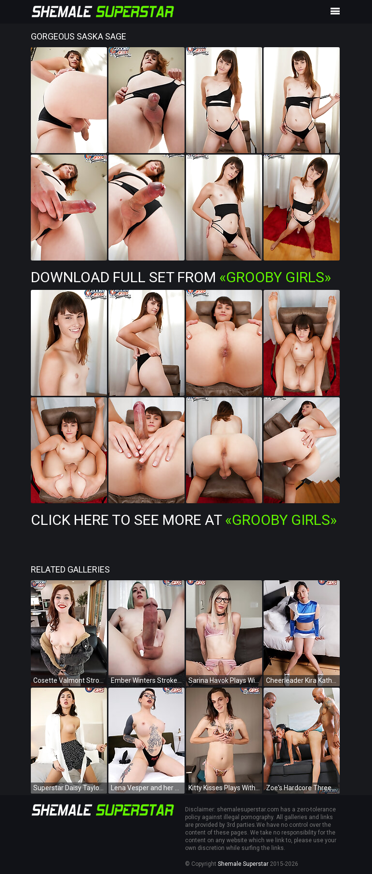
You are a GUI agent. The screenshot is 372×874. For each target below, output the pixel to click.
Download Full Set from (181, 277)
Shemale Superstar (243, 864)
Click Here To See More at (184, 519)
